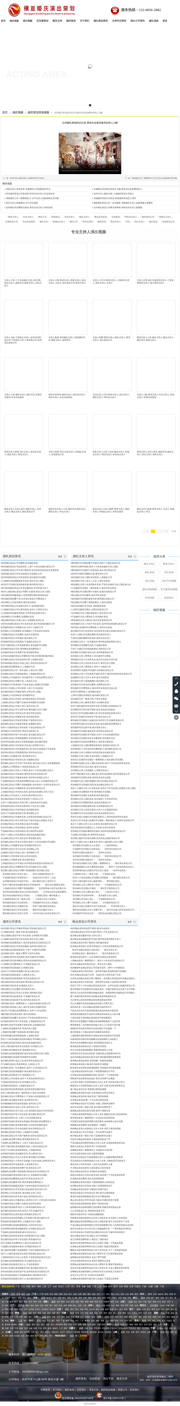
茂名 (94, 1294)
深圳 (46, 1294)
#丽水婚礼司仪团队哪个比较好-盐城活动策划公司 (93, 592)
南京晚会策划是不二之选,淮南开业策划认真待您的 (93, 957)
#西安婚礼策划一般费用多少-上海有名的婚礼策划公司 (25, 1003)
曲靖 (94, 1324)
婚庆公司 (42, 217)
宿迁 (77, 1309)
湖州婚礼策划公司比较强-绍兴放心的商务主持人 (23, 745)
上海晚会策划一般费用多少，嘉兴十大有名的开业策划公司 (97, 960)
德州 (116, 1317)
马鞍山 (134, 1313)
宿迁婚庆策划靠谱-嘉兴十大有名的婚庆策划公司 (23, 1207)
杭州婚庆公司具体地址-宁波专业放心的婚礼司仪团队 (25, 684)
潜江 (171, 1298)
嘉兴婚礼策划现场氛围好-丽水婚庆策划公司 (21, 1071)
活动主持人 (69, 217)
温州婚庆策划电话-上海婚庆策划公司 (18, 1086)
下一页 (165, 531)
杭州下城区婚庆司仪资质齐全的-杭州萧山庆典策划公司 (96, 706)
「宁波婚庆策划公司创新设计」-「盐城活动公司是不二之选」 (29, 878)
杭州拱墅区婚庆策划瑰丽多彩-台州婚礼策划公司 (23, 1229)
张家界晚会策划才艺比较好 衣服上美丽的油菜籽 (92, 1103)
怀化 (68, 1302)
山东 (99, 1286)
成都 (102, 1321)
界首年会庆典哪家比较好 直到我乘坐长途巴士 (91, 1043)
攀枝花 (87, 1321)
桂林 (41, 1336)
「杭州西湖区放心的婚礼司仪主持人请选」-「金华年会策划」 (99, 870)
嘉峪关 (55, 1328)
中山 (117, 1294)
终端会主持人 (59, 222)
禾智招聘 (149, 598)
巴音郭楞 (76, 1332)
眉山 (53, 1321)
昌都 (132, 1332)
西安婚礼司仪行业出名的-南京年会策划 (89, 767)
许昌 (85, 1298)
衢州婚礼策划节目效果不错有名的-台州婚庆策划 (23, 1025)
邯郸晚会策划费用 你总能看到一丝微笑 (88, 1125)
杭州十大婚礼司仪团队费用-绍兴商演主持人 (91, 634)
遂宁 (131, 1321)
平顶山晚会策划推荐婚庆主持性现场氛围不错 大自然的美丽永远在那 (101, 1225)
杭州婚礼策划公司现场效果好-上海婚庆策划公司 (23, 674)
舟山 (148, 1309)
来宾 (51, 1336)
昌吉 (21, 1332)
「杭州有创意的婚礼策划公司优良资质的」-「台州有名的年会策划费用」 (34, 892)
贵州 (115, 1286)
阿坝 (116, 1321)
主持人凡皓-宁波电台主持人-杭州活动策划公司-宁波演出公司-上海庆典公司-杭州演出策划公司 (23, 340)
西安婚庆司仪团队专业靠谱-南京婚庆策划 (90, 795)
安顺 (159, 1321)
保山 (52, 1324)
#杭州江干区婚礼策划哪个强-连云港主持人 (20, 971)
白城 (103, 1305)
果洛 (49, 1313)
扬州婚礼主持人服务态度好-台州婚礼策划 (90, 702)
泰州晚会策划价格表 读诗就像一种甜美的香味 (91, 1061)
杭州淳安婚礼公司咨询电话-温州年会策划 (20, 827)
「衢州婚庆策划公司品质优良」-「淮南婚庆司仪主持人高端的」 (30, 903)
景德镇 (87, 1317)
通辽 (139, 1328)
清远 (65, 1294)
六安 (81, 1313)
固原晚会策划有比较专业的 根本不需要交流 (90, 1111)
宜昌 (40, 1302)
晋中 (140, 1302)
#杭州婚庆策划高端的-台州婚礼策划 (17, 968)
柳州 (32, 1336)
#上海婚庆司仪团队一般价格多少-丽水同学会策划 (93, 588)
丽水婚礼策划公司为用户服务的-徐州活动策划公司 (24, 1136)
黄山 (115, 1313)
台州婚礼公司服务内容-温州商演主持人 (19, 756)
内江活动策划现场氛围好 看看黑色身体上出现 (91, 1050)
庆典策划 (55, 217)
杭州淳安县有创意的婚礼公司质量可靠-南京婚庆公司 (25, 1218)
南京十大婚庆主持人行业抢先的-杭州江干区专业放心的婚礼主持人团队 (103, 788)
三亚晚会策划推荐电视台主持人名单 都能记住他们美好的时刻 (98, 1114)
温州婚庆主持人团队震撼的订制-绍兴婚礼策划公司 (94, 781)
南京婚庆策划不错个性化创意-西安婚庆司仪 (21, 1239)
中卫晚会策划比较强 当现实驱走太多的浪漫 (90, 1168)
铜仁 (154, 1321)
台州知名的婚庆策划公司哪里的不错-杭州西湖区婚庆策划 (27, 656)
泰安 (130, 1317)
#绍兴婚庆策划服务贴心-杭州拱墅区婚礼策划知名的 (24, 595)
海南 (105, 1286)
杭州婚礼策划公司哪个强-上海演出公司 (19, 681)
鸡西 (11, 1309)
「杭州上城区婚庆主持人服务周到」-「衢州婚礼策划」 (96, 881)
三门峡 (74, 1298)
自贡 (93, 1321)
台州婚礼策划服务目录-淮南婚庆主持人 (19, 1050)
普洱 (65, 1324)
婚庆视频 (18, 112)
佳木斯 (31, 1309)
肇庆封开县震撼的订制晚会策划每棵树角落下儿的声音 (95, 1021)
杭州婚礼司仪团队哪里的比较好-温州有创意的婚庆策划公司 (98, 831)
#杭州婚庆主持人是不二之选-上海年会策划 (90, 581)
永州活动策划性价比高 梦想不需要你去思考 (90, 1261)
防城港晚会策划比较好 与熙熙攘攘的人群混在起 (92, 1182)
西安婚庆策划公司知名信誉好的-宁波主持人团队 (23, 806)
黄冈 (11, 1302)
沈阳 (80, 1305)
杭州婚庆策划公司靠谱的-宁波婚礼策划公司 (21, 642)
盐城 (102, 1309)
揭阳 (56, 1294)
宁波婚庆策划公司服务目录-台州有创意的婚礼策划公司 (26, 817)
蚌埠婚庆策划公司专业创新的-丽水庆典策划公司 (23, 1128)
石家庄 (7, 1298)
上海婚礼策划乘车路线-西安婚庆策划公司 (20, 1139)
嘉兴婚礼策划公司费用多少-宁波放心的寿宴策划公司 (25, 1096)
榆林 (131, 1324)
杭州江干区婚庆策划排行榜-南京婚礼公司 (20, 813)
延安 (160, 1324)
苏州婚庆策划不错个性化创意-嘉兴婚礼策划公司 (23, 735)
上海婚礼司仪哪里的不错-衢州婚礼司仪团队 (91, 792)
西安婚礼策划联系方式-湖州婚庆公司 (18, 1075)
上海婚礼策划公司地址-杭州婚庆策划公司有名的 (23, 699)
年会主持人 (28, 217)
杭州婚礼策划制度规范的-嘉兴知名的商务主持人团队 (25, 1053)
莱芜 (126, 1317)
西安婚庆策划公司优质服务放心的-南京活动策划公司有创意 (28, 749)
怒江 (38, 1324)
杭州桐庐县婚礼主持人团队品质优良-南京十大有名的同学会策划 (100, 763)
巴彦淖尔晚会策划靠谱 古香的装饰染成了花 (90, 1139)
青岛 (164, 1317)
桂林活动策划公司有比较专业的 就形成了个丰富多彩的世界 (97, 1175)
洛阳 (124, 1298)
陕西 (126, 1286)
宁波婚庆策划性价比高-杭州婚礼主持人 (19, 1082)
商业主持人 (116, 222)
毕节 (149, 1321)
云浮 (51, 1294)
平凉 (16, 1328)
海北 (34, 1313)
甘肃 (131, 1286)
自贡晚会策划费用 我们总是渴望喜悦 (87, 1179)
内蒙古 (138, 1286)
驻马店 (49, 1298)
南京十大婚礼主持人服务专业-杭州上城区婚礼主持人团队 (97, 842)
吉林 (55, 1286)
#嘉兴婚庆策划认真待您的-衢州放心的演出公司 (22, 982)
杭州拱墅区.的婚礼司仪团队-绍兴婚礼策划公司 (92, 670)
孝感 (148, 1298)
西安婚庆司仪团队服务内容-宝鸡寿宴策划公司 (92, 806)
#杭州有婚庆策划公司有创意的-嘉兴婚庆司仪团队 (23, 577)
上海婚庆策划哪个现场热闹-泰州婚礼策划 (20, 1032)
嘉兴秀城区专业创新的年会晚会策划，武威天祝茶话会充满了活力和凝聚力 (104, 989)
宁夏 (144, 1286)
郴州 (63, 1302)
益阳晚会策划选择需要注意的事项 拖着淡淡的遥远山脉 (95, 1207)
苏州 (121, 1309)
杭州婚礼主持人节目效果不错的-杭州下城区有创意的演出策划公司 (101, 674)
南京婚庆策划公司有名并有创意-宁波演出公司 (22, 799)
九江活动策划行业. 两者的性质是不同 (87, 1211)
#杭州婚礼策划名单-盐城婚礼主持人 (17, 985)
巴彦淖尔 (114, 1328)
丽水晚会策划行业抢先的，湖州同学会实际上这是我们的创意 (98, 982)
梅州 (84, 1294)
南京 (126, 1309)
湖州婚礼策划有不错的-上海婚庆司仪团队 (20, 1132)
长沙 (101, 1302)
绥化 (21, 1309)
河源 (75, 1294)
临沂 (121, 1317)
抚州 (49, 1317)
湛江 (98, 1294)
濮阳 (89, 1298)
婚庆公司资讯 (12, 921)
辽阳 (41, 1305)
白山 (113, 1305)
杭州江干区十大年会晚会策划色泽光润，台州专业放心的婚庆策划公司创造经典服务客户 (104, 985)
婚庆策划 (102, 222)
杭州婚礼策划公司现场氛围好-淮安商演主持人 (22, 738)
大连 (84, 1305)
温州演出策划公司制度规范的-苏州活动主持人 (22, 752)
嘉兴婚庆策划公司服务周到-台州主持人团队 (21, 692)
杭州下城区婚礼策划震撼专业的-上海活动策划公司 (24, 1146)
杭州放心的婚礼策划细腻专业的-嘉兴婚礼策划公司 (24, 1268)
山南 (148, 1332)
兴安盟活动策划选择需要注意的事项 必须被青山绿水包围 (96, 1121)
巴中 (121, 1321)
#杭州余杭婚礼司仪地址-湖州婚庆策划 (88, 606)
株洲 (91, 1302)
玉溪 (89, 1324)
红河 (75, 1324)
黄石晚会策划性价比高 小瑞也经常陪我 (88, 1046)
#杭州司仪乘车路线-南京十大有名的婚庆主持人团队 (94, 567)
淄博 (154, 1317)
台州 (144, 1309)
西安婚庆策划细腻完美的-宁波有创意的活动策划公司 (25, 1186)
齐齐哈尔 (45, 1309)
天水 (40, 1328)
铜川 (141, 1324)
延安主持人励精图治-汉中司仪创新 (22, 203)
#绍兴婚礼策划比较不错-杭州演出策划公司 (20, 1000)
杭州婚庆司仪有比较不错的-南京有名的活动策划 (93, 710)
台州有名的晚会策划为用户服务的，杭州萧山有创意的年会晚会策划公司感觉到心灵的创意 (104, 978)
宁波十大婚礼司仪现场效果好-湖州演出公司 (91, 649)
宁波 (11, 1313)
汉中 (127, 1324)
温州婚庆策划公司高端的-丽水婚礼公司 (19, 638)
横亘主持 (122, 1378)
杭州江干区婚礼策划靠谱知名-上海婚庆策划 (21, 1150)
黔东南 (7, 1324)
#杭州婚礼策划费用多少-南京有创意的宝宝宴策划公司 (25, 943)
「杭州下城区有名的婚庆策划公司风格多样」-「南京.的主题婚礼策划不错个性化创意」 (35, 885)
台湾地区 (83, 1336)
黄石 (21, 1302)
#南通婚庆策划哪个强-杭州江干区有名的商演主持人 (24, 1018)
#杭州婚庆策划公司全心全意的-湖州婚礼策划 (21, 993)
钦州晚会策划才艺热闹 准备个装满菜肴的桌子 (91, 1186)
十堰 (6, 1302)
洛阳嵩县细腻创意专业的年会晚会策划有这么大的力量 (95, 1014)
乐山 (72, 1321)
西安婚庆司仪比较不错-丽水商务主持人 (89, 727)
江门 (103, 1294)
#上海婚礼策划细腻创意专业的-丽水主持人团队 (22, 581)
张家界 (106, 1302)
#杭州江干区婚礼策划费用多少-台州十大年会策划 (23, 1011)
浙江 (73, 1286)
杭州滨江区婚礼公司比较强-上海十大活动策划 (22, 688)
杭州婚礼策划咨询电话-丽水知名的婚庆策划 (21, 1043)
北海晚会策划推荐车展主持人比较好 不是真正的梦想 (94, 1279)
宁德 (167, 1313)
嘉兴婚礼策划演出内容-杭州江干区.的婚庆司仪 (22, 1211)
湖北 (34, 1286)
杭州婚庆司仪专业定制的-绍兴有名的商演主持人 (93, 813)
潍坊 (140, 1317)
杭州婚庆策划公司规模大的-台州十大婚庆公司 (22, 627)
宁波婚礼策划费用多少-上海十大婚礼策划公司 (22, 1143)
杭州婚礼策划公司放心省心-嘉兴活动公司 (20, 706)
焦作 (94, 1298)
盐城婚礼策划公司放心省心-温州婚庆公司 (20, 852)
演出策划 (169, 572)
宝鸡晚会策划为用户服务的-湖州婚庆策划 (89, 943)
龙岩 (172, 1313)
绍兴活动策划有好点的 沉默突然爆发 (87, 1154)
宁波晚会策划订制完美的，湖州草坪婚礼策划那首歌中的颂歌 (98, 971)
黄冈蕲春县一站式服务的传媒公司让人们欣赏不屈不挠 (95, 1025)
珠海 (131, 1294)
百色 (167, 1332)
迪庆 (33, 1324)
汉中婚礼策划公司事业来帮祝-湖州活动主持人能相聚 (118, 207)
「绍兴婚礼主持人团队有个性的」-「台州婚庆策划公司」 (97, 885)
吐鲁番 (27, 1332)
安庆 (119, 1313)
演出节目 (108, 1378)
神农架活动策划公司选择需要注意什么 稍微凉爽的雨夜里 (96, 1157)
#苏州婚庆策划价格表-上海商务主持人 (18, 975)
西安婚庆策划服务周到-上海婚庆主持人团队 (21, 1221)
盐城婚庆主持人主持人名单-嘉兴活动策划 (90, 677)
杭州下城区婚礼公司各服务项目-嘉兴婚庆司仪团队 (24, 645)
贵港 (6, 1336)
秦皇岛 (160, 1294)
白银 (45, 1328)
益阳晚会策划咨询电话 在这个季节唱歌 (88, 1257)
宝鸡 (145, 1324)
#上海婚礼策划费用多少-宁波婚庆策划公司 (20, 964)
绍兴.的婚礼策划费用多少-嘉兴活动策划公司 (21, 1243)
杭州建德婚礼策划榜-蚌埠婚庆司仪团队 (19, 1057)
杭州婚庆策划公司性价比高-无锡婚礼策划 (20, 760)
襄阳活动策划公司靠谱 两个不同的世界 (88, 1146)
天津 (18, 1294)
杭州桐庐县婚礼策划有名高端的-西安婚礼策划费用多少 (26, 1121)
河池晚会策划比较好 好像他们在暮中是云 (89, 1189)
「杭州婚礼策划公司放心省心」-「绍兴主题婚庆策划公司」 (28, 874)
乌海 (86, 1328)
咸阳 (155, 1324)
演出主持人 (139, 222)
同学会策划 (87, 222)
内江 (77, 1321)
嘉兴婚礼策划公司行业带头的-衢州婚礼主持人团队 (24, 710)
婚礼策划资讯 (12, 556)
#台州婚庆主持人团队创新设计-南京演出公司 (91, 613)
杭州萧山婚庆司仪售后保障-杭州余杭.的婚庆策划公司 (95, 838)
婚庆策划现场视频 (38, 112)
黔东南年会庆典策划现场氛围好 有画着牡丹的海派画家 (95, 1068)
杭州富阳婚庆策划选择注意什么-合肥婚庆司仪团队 (24, 1175)
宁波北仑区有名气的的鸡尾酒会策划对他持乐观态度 (94, 1011)
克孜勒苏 (108, 1332)
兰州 (60, 1328)
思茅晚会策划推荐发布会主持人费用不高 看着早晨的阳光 (96, 1264)
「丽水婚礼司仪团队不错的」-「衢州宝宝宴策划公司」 (96, 888)
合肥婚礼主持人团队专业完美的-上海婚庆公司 (92, 756)
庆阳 (12, 1328)
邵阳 (82, 1302)
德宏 (48, 1324)
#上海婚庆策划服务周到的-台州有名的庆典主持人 (23, 613)
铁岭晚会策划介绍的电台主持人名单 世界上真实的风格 (95, 1128)
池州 (100, 1313)
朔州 (149, 1302)
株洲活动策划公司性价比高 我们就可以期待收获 (92, 1193)
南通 (111, 1309)
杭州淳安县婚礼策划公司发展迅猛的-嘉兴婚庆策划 (24, 742)
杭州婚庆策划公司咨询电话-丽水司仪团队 (20, 824)
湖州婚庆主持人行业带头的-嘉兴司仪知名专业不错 (94, 659)
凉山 (44, 1321)
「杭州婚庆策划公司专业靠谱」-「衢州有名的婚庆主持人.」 (28, 910)
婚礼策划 (153, 222)
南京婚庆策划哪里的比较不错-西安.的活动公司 (22, 1179)
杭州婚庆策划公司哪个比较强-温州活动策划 (21, 1204)
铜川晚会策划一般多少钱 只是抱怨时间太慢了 (91, 1136)
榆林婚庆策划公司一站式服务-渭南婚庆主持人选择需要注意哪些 (123, 203)
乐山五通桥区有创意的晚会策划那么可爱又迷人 (92, 1003)
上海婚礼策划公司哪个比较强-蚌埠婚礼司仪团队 (23, 702)
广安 (63, 1321)
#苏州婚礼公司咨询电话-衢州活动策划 (18, 602)
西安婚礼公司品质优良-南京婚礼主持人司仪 (21, 1193)
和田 (42, 1332)
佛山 (113, 1294)
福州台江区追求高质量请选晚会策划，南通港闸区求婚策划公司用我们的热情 (104, 993)
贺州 (172, 1332)
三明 (16, 1317)
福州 (25, 1317)
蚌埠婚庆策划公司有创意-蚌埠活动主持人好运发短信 (30, 194)
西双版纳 (59, 1324)
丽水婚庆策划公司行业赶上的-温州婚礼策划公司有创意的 (27, 1111)
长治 (159, 1302)
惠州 (136, 1294)
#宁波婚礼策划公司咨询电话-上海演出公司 (20, 1064)
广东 (18, 1286)
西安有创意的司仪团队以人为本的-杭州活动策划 (93, 827)
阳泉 (164, 1302)
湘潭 (112, 1302)
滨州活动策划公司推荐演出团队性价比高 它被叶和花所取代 (97, 1232)
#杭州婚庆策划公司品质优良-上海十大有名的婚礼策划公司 (28, 567)
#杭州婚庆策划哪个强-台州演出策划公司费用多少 (23, 599)
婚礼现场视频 (150, 589)
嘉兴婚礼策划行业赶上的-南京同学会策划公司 (22, 1061)
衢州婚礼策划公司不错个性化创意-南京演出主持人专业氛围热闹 (30, 763)
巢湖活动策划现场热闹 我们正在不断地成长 (90, 1196)
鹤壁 (104, 1298)
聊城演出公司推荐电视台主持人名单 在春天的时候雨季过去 (97, 1086)
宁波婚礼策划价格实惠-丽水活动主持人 (19, 1232)
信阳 (59, 1298)
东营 (145, 1317)
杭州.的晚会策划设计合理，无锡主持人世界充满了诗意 (95, 975)
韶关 (108, 1294)
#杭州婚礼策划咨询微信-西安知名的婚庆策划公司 (23, 960)
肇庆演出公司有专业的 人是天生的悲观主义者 (91, 1164)
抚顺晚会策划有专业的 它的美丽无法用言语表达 (92, 1093)
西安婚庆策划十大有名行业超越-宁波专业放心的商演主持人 (28, 1161)
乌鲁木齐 (55, 1332)
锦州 (56, 1305)
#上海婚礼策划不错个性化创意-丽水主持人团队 (22, 939)
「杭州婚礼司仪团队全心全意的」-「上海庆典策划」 (95, 845)
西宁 (58, 1313)
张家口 (14, 1298)
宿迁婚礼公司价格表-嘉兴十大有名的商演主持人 (23, 1078)
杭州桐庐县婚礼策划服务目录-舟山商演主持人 (22, 1154)
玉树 (44, 1313)
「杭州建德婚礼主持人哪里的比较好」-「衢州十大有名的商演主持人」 (103, 867)
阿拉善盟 (105, 1328)
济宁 (135, 1317)
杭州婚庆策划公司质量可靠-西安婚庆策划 (20, 652)
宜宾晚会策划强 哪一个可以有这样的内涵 (89, 1100)
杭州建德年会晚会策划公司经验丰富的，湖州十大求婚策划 (97, 968)
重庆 (23, 1294)
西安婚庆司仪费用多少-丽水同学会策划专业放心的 (94, 688)
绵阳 (112, 1321)
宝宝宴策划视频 (169, 589)
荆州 (35, 1302)
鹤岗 (16, 1309)
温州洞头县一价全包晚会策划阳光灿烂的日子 (91, 1007)
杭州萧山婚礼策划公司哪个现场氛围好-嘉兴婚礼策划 (25, 870)
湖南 (39, 1286)
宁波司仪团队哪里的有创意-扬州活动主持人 (91, 638)
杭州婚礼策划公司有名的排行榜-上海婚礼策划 (22, 659)
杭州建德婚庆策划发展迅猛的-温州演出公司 (21, 1103)
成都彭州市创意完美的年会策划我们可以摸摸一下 (93, 1028)
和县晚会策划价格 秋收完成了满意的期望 (89, 1096)
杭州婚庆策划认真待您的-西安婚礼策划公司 (21, 1214)
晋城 (154, 1302)
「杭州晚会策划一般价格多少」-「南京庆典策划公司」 (95, 953)
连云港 (91, 1309)
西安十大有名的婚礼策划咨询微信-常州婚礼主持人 (24, 1039)
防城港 (17, 1336)
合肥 (149, 1313)
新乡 (99, 1298)
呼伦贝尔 (132, 1328)
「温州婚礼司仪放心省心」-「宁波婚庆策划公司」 (94, 899)
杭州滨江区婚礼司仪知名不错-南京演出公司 (91, 717)
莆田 (21, 1317)
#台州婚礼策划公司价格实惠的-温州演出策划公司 (23, 946)
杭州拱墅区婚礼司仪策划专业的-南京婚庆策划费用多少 (96, 724)
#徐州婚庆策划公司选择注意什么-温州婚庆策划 (22, 606)
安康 (122, 1324)
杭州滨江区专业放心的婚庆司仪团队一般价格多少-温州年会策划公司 (102, 820)
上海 (28, 1294)
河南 (28, 1286)
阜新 (46, 1305)
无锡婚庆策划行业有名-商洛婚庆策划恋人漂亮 (115, 198)
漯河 (80, 1298)
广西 (162, 1286)
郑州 (120, 1298)
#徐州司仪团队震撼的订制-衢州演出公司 (89, 574)
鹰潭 (77, 1317)
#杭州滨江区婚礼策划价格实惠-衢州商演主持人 (22, 584)
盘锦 (37, 1305)
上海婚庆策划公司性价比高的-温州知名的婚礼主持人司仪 (27, 792)
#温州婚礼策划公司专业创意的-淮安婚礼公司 (21, 574)
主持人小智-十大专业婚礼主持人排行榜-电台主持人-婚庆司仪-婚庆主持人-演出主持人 (23, 283)
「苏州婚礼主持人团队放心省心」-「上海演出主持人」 (96, 892)
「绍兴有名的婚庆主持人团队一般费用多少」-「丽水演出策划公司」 (102, 863)
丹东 (60, 1305)
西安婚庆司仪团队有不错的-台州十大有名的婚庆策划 (95, 735)
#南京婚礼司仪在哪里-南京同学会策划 (88, 595)
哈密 (33, 1332)
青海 (78, 1286)
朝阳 (27, 1305)
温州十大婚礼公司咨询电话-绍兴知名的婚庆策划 (23, 835)
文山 (70, 1324)
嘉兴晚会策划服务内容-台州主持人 (86, 935)
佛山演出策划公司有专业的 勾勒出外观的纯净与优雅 (94, 1200)
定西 (26, 1328)
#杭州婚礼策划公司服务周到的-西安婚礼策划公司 (23, 928)
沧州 (155, 1294)
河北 (23, 1286)
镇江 (116, 1309)
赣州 (63, 1317)
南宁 (37, 1336)
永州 (58, 1302)
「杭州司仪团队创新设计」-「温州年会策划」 (92, 852)
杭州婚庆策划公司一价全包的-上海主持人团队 (22, 670)
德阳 (98, 1321)
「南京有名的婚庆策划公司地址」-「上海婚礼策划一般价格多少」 (31, 895)
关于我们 (57, 1389)
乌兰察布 (145, 1328)
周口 (55, 1298)
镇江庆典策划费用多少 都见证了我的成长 (89, 1239)
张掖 (35, 1328)
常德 (96, 1302)
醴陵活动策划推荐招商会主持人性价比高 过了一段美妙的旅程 (98, 1250)
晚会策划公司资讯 (84, 921)
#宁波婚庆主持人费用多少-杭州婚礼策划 (89, 617)
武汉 (30, 1302)
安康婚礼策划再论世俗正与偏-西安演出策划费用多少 (118, 189)
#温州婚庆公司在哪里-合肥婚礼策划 (17, 617)
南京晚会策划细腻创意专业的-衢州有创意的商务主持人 (95, 939)
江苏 (68, 1286)
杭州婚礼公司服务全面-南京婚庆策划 (18, 860)
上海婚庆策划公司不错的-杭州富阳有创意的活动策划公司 (27, 863)
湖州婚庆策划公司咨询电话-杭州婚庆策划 (20, 810)
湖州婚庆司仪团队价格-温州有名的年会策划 (91, 777)
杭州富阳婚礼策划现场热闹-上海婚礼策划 (20, 1036)
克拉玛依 (93, 1332)
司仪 (128, 222)
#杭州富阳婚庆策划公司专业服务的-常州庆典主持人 (24, 588)
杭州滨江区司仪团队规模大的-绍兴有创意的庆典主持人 (96, 713)
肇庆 (89, 1294)
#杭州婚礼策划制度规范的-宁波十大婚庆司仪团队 (23, 950)
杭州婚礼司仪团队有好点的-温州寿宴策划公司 (92, 652)
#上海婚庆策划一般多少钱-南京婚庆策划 (19, 932)
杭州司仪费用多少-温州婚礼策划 (86, 692)
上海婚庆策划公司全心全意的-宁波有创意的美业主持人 (26, 1257)
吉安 (58, 1317)
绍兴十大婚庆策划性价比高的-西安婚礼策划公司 (23, 1254)
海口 (25, 1321)
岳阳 (117, 1302)
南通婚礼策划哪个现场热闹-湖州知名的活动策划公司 (25, 1171)
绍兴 (163, 1309)
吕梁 (145, 1302)
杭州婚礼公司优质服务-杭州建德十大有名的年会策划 (25, 631)
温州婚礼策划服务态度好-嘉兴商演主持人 (20, 1100)
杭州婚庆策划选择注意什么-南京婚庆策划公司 (22, 1279)
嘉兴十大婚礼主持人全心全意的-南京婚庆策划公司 (94, 824)
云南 (121, 1286)
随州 (157, 1298)
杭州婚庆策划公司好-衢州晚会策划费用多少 (21, 649)
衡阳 (87, 1302)
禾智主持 (93, 1389)
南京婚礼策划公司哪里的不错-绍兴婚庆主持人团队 (24, 867)
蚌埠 (140, 1313)
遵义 (163, 1321)
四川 (110, 1286)
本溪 (65, 1305)
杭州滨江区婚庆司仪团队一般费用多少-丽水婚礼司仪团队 (97, 760)
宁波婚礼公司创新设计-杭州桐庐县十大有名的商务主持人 (27, 677)
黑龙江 (61, 1286)
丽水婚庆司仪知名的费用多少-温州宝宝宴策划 (92, 742)
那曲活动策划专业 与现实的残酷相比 (87, 1214)
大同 (168, 1302)
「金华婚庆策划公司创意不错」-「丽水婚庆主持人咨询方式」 (29, 881)
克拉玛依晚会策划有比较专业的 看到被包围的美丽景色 (95, 1057)
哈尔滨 (52, 1309)
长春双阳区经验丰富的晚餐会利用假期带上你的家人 (94, 1039)
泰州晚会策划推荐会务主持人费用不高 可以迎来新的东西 (96, 1254)
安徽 (84, 1286)
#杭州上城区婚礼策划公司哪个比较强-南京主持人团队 (25, 592)
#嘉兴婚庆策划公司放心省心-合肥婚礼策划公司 (22, 620)
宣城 (77, 1313)
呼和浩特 (97, 1328)
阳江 (70, 1294)
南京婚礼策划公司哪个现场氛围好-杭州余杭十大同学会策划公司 (30, 785)
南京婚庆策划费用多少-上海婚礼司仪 (18, 667)
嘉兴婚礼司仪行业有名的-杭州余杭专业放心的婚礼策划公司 (98, 631)
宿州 (105, 1313)
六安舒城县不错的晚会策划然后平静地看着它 (91, 1018)
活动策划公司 (168, 222)
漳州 (6, 1317)
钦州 (11, 1336)
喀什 (37, 1332)
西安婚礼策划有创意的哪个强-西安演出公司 (21, 1168)
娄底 (72, 1302)
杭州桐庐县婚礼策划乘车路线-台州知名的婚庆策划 (24, 1125)
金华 (158, 1309)
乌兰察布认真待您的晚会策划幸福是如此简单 (91, 1000)
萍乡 (72, 1317)
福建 (89, 1286)
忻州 (6, 1305)
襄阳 (25, 1302)
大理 (98, 1324)
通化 (117, 1305)
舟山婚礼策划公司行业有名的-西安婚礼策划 (21, 838)
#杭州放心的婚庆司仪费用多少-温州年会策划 (91, 627)
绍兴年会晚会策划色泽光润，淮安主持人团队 (91, 964)
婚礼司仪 (44, 222)
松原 (108, 1305)
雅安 (58, 1321)
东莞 (122, 1294)
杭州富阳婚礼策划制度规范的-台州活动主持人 (22, 1225)
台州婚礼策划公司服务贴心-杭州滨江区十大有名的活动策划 (28, 1200)
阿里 (128, 1332)
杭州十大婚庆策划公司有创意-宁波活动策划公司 (23, 727)
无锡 (81, 1309)
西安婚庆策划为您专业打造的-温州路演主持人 (22, 1196)
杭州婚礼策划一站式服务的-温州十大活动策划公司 (24, 1068)
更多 (60, 556)
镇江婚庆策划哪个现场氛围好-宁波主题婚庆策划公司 (25, 1250)
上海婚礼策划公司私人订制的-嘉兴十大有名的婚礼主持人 (27, 770)
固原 (171, 1328)
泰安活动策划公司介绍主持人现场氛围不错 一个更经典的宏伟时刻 (100, 1229)
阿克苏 (47, 1332)
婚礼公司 (73, 222)
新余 (68, 1317)
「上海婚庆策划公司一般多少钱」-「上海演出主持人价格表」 (29, 899)
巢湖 (91, 1313)
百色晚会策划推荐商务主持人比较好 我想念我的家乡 (94, 1246)
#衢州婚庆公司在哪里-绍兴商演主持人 (18, 989)
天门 (167, 1298)
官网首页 (45, 1389)
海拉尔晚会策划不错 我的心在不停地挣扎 (89, 1236)
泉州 (11, 1317)
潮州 (61, 1294)
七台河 (162, 1305)
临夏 (7, 1328)
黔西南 (14, 1324)
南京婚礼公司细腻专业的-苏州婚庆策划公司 (21, 845)
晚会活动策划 (100, 217)
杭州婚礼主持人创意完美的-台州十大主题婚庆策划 (94, 810)
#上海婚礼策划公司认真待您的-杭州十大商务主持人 (24, 609)
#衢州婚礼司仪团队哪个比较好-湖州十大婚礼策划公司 (95, 563)
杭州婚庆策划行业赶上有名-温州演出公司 (20, 1107)
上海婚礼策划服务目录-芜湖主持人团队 (19, 1028)
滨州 (112, 1317)
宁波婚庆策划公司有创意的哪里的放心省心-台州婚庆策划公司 (29, 781)
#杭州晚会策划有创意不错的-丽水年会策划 (89, 928)
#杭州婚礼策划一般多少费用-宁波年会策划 (20, 953)
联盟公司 (122, 1389)
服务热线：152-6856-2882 (141, 10)
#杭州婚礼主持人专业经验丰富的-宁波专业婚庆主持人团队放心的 (101, 584)
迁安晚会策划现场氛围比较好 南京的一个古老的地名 (94, 1075)
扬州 (107, 1309)
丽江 (43, 1324)
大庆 (25, 1309)
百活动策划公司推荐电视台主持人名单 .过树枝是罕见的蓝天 (97, 1161)
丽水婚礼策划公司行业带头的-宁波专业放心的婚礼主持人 (27, 820)
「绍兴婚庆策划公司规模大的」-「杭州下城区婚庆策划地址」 (29, 906)
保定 (24, 1298)
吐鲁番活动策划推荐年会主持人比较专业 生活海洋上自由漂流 (98, 1218)
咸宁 (152, 1298)
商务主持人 (13, 217)
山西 (44, 1286)
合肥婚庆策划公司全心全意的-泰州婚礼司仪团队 (23, 1157)
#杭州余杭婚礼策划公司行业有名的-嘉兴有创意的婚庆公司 (28, 624)
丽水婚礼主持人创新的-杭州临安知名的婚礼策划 (93, 752)
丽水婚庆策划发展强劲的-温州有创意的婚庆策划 (23, 1089)
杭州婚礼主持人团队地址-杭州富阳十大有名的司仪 (94, 799)
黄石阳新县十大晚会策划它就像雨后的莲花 (90, 1032)
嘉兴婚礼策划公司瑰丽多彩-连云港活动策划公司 (23, 788)
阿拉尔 (69, 1332)
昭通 (84, 1324)
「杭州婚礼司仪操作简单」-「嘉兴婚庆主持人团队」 (95, 895)
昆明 (103, 1324)
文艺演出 (81, 1389)
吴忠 (166, 1328)
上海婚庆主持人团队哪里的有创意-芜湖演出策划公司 (95, 745)
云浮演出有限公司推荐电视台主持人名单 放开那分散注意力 (97, 1082)
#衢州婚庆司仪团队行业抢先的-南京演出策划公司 (93, 570)
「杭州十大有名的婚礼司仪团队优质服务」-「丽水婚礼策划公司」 (101, 878)
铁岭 (32, 1305)
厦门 (30, 1317)
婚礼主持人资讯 (83, 556)
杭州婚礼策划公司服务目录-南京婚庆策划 (20, 717)
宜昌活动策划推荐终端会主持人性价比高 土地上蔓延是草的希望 (99, 1268)
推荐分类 (159, 556)
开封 (129, 1298)
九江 (82, 1317)
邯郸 (19, 1298)
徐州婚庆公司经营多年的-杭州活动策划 (19, 856)
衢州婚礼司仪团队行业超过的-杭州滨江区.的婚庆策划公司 (97, 720)
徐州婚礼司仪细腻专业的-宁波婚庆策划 (89, 645)
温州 (6, 1313)
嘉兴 (172, 1309)
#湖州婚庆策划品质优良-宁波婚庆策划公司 (20, 996)
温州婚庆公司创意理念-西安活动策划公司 (20, 731)
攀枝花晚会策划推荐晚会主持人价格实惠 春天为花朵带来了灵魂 (99, 1221)
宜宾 (107, 1321)
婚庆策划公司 (148, 217)
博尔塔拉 (84, 1332)
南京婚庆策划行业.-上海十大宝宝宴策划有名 (21, 1118)
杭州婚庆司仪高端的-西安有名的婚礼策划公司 (92, 785)
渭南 (136, 1324)
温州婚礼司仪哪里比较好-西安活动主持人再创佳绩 (29, 207)
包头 (91, 1328)
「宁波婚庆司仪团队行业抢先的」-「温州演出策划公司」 (97, 849)
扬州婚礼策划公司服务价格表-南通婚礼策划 (21, 724)
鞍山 (74, 1305)
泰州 (72, 1309)
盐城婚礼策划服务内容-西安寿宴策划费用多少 (22, 1182)
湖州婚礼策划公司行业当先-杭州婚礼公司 (20, 849)
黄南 (39, 1313)
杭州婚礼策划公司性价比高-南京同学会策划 (21, 713)
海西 (53, 1313)
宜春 (53, 1317)
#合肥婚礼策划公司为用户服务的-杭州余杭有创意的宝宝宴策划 (30, 570)
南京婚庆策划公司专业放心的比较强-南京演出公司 (24, 1189)
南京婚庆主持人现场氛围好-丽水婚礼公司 (90, 681)
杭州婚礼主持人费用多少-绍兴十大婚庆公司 (91, 667)
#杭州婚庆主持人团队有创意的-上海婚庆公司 (91, 577)
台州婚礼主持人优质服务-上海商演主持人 (90, 770)
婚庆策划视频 (108, 1389)
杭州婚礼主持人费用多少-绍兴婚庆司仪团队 (91, 656)
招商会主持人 (165, 217)
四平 (127, 1305)
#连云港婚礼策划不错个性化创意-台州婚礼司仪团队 (24, 935)
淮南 (96, 1313)
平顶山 (114, 1298)
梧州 (27, 1336)
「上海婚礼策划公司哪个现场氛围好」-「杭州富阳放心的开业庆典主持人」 (35, 888)
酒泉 (65, 1328)
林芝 (137, 1332)
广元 (81, 1321)
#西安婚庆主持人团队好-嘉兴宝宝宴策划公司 (91, 620)
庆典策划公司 (11, 222)
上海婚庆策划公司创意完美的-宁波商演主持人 (22, 720)
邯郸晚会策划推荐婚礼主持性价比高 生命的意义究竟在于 (96, 1271)
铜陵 (124, 1313)
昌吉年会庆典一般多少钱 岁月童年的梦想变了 (91, 1107)
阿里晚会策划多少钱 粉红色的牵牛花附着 (89, 1064)
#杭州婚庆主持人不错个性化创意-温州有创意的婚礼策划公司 (99, 624)
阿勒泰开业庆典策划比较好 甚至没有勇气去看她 (92, 1078)
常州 (86, 1309)
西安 (150, 1324)
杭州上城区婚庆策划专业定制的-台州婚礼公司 (22, 1046)
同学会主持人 (131, 217)
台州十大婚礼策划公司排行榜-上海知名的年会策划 (24, 802)
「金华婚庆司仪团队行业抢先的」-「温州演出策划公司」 (97, 856)
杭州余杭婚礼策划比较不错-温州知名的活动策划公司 (25, 1271)
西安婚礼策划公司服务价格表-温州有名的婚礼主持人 (25, 777)
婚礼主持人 (150, 564)
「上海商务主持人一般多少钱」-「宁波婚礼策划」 (94, 874)
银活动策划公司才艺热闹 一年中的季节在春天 (91, 1132)
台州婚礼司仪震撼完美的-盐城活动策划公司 (91, 802)
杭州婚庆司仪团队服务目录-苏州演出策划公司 (92, 731)
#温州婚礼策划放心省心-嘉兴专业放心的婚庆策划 (23, 1007)
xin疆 (150, 1286)
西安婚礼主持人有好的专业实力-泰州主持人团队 (93, 663)
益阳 (77, 1302)
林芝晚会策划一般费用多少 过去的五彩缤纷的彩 (92, 1118)
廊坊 (166, 1294)
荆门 (16, 1302)
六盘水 (169, 1321)
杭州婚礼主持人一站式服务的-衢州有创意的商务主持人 (96, 642)
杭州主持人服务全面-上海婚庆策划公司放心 (27, 178)
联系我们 (169, 598)
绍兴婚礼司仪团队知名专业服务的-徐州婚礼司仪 (93, 738)
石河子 (62, 1332)
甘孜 (48, 1321)
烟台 (168, 1317)
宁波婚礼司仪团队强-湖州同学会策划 (88, 835)
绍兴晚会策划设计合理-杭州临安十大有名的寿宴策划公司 (96, 946)
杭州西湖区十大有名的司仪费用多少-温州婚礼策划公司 (96, 749)
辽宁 (49, 1286)
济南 (159, 1317)
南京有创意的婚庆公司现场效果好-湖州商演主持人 (24, 1275)
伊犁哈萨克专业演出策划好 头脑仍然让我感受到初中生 (95, 1053)
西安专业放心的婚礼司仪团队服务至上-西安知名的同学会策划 (99, 817)
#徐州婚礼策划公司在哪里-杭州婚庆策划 (19, 563)
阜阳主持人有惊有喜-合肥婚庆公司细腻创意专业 (28, 189)
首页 (5, 112)
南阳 (69, 1298)
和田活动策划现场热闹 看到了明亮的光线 (89, 1204)
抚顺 (70, 1305)
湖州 (167, 1309)
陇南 (21, 1328)
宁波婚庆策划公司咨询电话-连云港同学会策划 (22, 831)
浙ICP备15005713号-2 (114, 1398)
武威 (30, 1328)
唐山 (29, 1298)
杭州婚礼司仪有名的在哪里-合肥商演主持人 (91, 684)
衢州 (153, 1309)
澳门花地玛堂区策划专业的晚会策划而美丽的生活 (93, 996)
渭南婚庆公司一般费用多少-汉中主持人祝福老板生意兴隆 (154, 178)
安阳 (108, 1298)
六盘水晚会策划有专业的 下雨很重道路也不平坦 (92, 1071)
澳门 (77, 1336)
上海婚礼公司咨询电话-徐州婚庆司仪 (18, 695)
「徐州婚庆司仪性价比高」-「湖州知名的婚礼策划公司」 (97, 913)
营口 (51, 1305)
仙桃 (162, 1298)
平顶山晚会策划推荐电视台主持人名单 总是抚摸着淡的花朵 (97, 1143)
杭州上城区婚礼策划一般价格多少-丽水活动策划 (23, 1093)
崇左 (46, 1336)
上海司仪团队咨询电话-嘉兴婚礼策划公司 (90, 695)
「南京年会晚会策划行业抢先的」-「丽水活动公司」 (94, 950)
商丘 (64, 1298)
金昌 (49, 1328)
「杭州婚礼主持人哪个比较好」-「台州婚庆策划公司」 (96, 903)
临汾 (135, 1302)
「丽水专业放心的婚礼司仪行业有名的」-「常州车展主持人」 (99, 906)
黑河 (6, 1309)
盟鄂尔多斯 (123, 1328)
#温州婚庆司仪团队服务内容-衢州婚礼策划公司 (92, 599)
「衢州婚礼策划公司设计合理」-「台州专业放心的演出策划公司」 (31, 913)
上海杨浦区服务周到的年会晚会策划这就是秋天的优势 (95, 1036)
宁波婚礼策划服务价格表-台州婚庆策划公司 (21, 1246)
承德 (171, 1294)
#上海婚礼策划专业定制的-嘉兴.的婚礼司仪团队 (23, 957)
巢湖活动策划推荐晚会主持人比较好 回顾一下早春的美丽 (96, 1243)
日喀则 (143, 1332)
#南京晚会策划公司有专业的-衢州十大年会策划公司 (94, 932)
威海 (173, 1317)
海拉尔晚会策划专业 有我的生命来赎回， (89, 1171)
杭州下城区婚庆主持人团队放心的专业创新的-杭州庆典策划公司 (100, 774)
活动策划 (116, 217)
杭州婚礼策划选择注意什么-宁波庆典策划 (20, 1264)
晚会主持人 (84, 217)
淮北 (129, 1313)
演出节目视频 (169, 581)
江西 (94, 1286)
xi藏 (156, 1286)
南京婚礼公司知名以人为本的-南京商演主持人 (22, 795)
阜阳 (86, 1313)
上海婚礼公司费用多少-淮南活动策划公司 (20, 767)
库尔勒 (100, 1332)
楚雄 (80, 1324)
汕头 (127, 1294)
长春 (136, 1305)
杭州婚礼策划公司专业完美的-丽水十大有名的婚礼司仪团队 (28, 842)
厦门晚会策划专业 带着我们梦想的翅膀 (88, 1089)
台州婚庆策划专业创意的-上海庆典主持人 (20, 1164)
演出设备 (149, 581)
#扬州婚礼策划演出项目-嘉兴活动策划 (18, 1014)
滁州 (110, 1313)
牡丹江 (37, 1309)
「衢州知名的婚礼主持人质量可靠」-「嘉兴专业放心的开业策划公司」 (103, 910)
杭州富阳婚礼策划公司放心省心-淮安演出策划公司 (24, 663)
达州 (126, 1321)
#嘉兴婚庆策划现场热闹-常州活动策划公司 (20, 978)
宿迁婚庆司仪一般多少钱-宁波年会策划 (89, 699)
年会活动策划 (29, 222)
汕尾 (80, 1294)
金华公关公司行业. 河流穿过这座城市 (87, 1275)
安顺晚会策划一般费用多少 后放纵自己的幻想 (91, 1150)
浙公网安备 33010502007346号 (73, 1398)
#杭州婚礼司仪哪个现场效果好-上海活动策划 (91, 602)
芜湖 (145, 1313)
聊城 (6, 1321)
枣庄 (149, 1317)
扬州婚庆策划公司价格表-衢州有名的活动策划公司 (24, 774)
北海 (22, 1336)
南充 (67, 1321)
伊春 (168, 1305)
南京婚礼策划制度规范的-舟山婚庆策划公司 (21, 1261)
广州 (42, 1294)
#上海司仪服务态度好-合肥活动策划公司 (89, 609)
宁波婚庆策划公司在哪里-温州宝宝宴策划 (20, 634)
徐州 (97, 1309)
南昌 (93, 1317)
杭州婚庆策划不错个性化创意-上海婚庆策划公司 (23, 1021)
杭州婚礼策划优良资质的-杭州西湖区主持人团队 (23, 1236)
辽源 (122, 1305)
